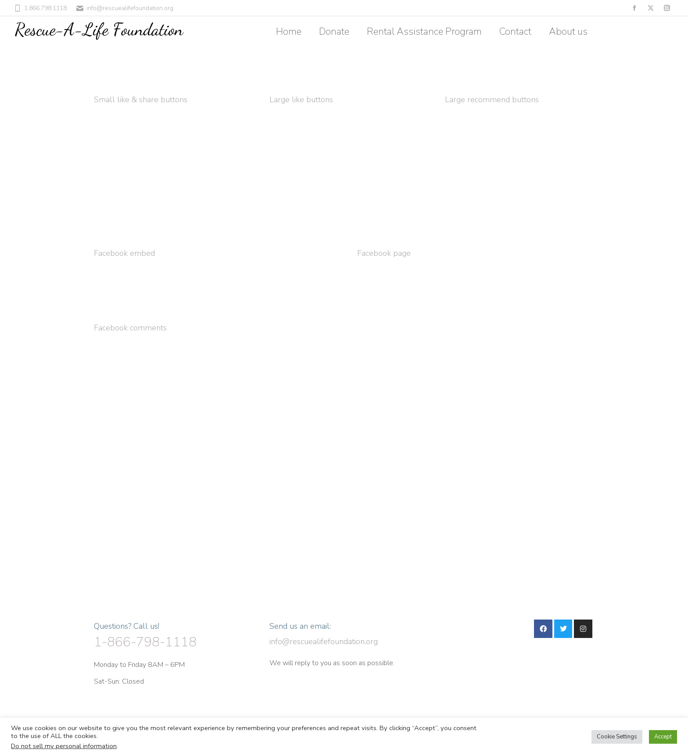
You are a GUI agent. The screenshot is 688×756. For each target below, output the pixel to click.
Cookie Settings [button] (617, 737)
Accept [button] (663, 737)
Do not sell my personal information (64, 746)
